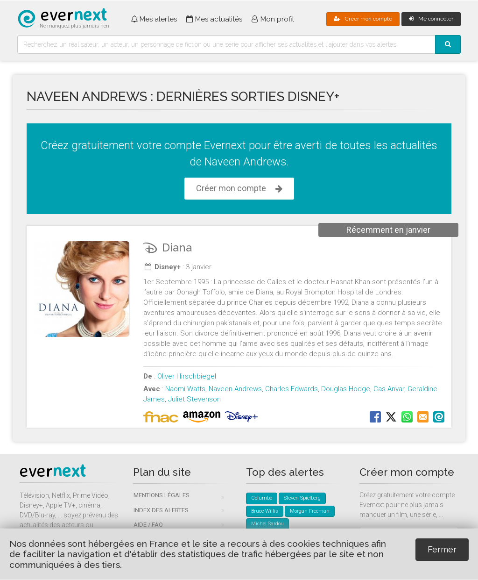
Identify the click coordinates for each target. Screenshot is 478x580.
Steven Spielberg (302, 498)
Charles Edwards (291, 389)
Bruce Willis (264, 511)
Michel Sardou (267, 524)
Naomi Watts (185, 389)
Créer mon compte (363, 18)
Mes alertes (154, 19)
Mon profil (273, 19)
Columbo (261, 498)
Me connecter (431, 18)
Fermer (442, 549)
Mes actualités (214, 19)
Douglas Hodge (345, 389)
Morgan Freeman (310, 511)
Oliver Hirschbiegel (186, 376)
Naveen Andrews (235, 389)
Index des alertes (161, 510)
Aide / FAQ (148, 524)
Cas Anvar (388, 389)
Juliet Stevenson (194, 399)
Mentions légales (162, 495)
